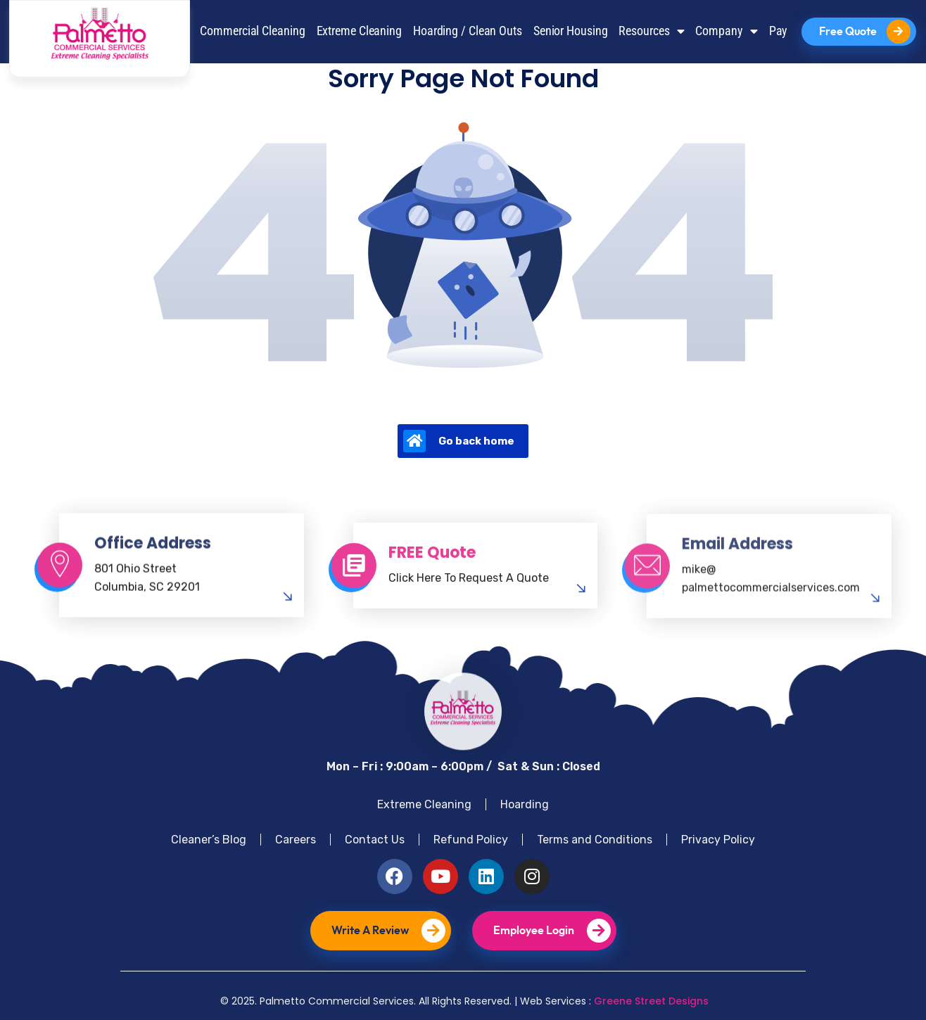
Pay (778, 31)
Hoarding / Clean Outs (467, 31)
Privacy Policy (718, 839)
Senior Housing (570, 31)
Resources (651, 31)
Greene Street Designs (651, 1001)
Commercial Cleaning (252, 31)
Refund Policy (470, 839)
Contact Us (375, 839)
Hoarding (524, 804)
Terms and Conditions (594, 839)
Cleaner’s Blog (208, 839)
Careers (295, 839)
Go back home (458, 441)
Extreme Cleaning (359, 31)
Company (726, 31)
